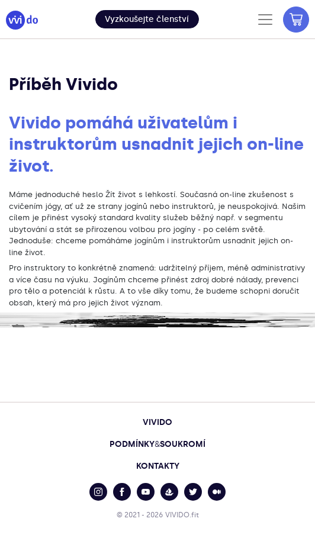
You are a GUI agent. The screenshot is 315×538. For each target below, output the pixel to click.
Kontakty (157, 466)
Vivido (157, 422)
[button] (147, 19)
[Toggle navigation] (265, 19)
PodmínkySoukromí (157, 444)
